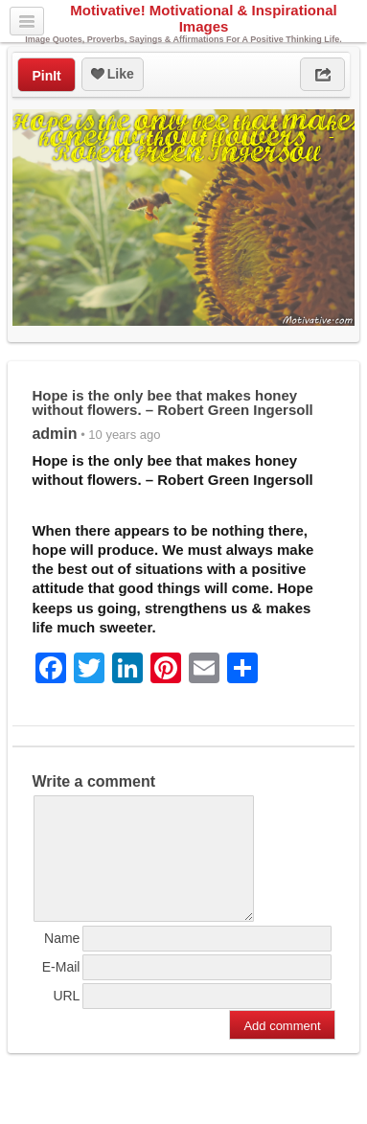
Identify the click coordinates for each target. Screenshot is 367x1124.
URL (66, 1018)
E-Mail (61, 990)
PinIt (46, 75)
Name (62, 961)
